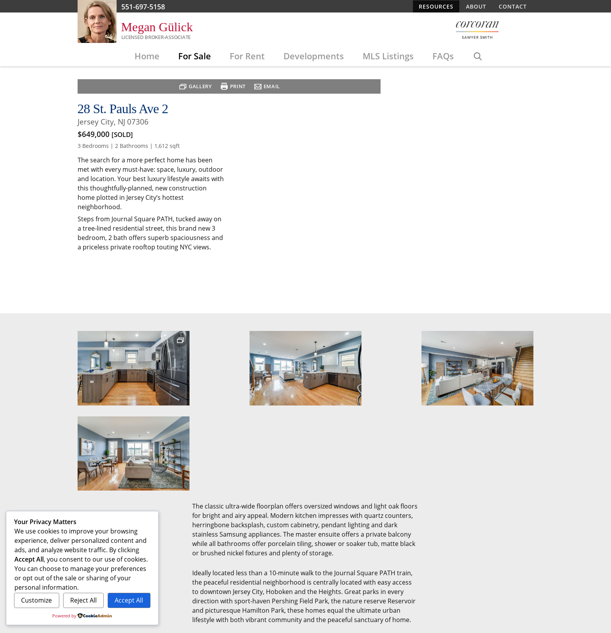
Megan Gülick (157, 27)
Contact (513, 6)
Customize (36, 600)
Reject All (83, 600)
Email (270, 276)
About (476, 6)
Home (147, 56)
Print (236, 276)
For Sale (194, 56)
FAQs (443, 56)
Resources (436, 6)
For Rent (247, 56)
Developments (313, 56)
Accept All (129, 600)
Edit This (438, 557)
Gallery (199, 276)
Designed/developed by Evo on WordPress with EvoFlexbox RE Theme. (361, 551)
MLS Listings (388, 56)
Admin (460, 557)
